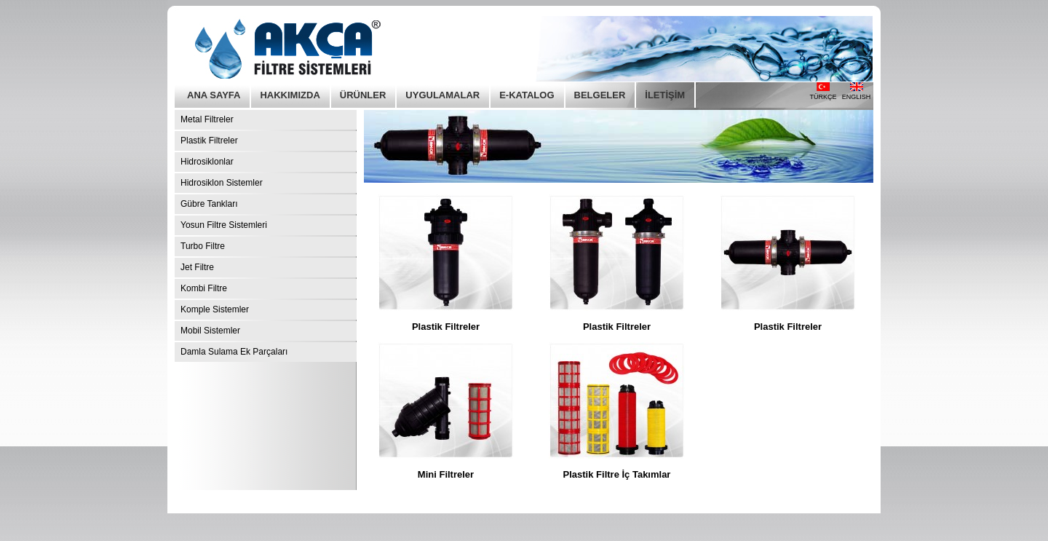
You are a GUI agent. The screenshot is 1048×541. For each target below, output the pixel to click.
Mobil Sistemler (210, 330)
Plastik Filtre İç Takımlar (617, 474)
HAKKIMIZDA (289, 95)
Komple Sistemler (214, 309)
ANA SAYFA (213, 95)
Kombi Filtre (203, 288)
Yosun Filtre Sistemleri (223, 225)
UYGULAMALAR (442, 95)
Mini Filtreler (446, 474)
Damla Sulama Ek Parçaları (233, 352)
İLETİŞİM (665, 95)
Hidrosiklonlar (207, 162)
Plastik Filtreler (209, 140)
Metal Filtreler (207, 119)
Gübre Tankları (209, 204)
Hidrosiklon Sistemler (221, 183)
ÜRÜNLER (363, 95)
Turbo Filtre (202, 246)
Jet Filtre (197, 267)
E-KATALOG (526, 95)
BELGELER (600, 95)
